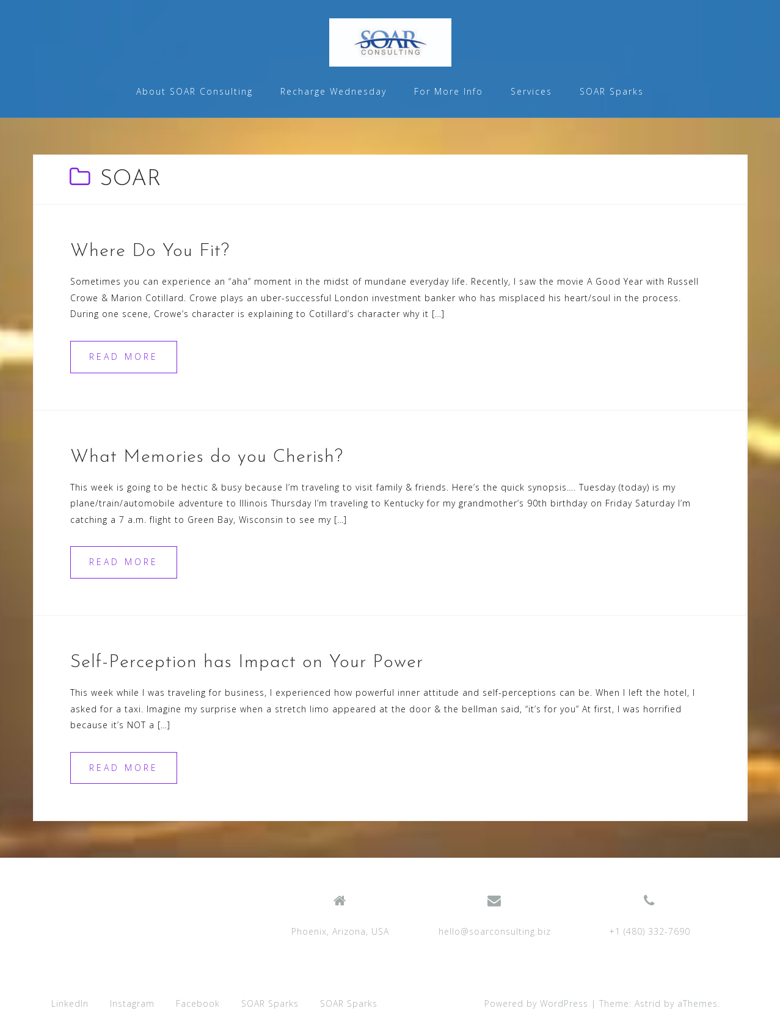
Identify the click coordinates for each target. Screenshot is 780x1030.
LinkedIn (70, 1003)
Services (531, 91)
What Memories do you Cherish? (206, 457)
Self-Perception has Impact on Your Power (246, 662)
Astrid (648, 1003)
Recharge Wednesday (333, 91)
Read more (123, 356)
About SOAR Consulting (194, 91)
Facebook (198, 1003)
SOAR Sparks (612, 91)
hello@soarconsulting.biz (495, 931)
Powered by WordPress (536, 1003)
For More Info (448, 91)
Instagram (132, 1003)
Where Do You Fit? (150, 251)
